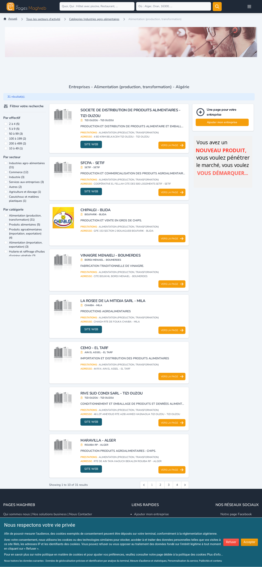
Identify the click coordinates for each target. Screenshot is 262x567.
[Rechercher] (217, 6)
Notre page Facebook (236, 514)
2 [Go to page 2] (160, 485)
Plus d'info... (215, 554)
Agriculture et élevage (25, 192)
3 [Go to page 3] (168, 485)
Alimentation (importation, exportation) (25, 245)
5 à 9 (14, 129)
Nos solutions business (49, 514)
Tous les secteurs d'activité (43, 19)
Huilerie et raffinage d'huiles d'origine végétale (27, 254)
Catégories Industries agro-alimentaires (94, 19)
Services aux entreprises (26, 182)
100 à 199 (17, 139)
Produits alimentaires (24, 225)
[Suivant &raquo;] (185, 485)
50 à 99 (16, 134)
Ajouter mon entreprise (222, 122)
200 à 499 (17, 143)
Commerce (18, 172)
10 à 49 (16, 148)
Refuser (231, 542)
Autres (15, 187)
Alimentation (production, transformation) (25, 218)
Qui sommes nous (16, 514)
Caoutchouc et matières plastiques (24, 199)
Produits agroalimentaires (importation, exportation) (25, 234)
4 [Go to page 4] (177, 485)
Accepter (249, 542)
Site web (91, 144)
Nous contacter (80, 514)
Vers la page (172, 145)
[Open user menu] (249, 6)
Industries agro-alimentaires (27, 165)
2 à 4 (14, 124)
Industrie (16, 177)
